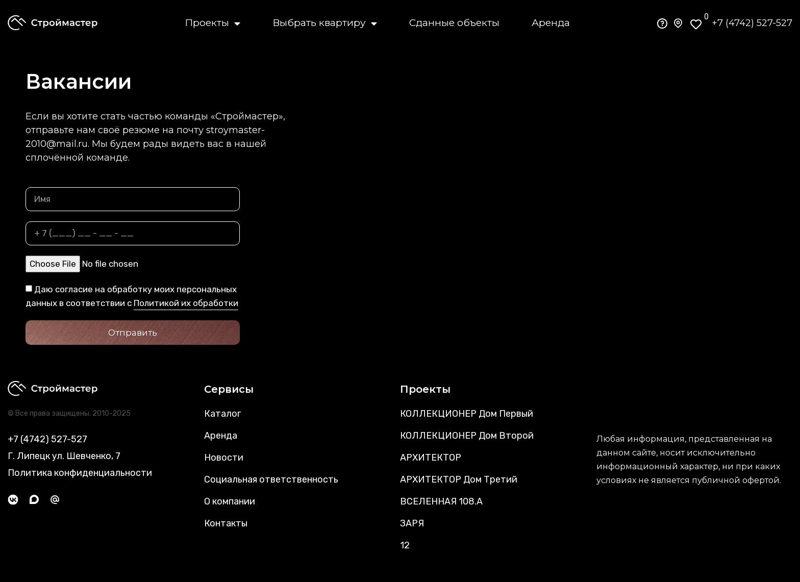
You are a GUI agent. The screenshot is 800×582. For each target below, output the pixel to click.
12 (405, 545)
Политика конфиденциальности (80, 472)
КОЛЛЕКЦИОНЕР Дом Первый (466, 413)
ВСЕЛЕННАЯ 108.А (441, 501)
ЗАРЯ (412, 523)
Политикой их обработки (186, 303)
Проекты (212, 23)
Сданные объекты (454, 23)
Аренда (551, 23)
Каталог (222, 413)
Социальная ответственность (271, 479)
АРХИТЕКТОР (430, 457)
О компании (229, 501)
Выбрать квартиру (324, 23)
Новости (223, 457)
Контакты (225, 523)
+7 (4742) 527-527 (752, 23)
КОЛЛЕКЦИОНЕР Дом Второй (467, 435)
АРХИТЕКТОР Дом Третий (458, 479)
